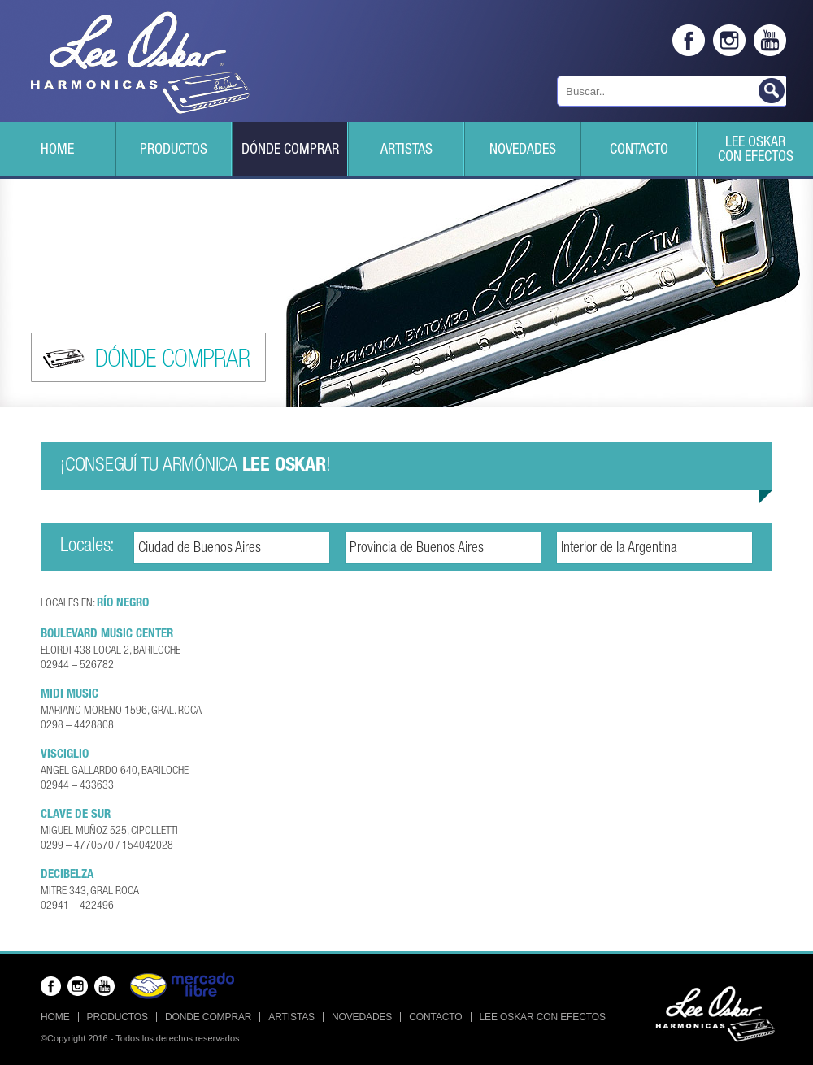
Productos (173, 150)
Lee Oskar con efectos (543, 1017)
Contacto (639, 150)
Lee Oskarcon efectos (755, 150)
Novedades (522, 150)
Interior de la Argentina (619, 548)
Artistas (406, 150)
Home (57, 150)
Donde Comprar (208, 1017)
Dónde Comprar (290, 150)
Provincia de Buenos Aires (417, 548)
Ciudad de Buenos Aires (199, 548)
